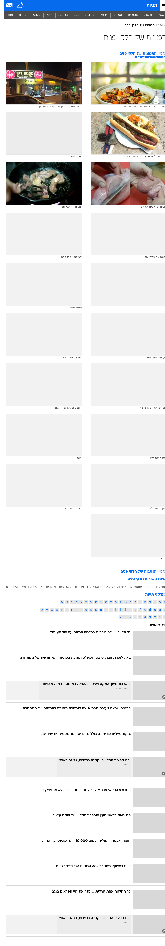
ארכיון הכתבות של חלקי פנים (140, 572)
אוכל (46, 15)
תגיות (148, 5)
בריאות (59, 15)
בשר (64, 586)
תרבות (85, 15)
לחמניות (7, 586)
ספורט (114, 15)
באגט (136, 586)
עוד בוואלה (154, 625)
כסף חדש (18, 586)
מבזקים (129, 15)
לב (154, 586)
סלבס (33, 15)
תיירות (19, 15)
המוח (159, 586)
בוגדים (71, 586)
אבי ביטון (99, 586)
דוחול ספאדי (48, 586)
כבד (26, 586)
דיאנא (37, 586)
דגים (59, 586)
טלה (31, 586)
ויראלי (100, 15)
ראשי (158, 15)
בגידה (78, 586)
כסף (72, 15)
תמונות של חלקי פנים (135, 25)
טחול (130, 586)
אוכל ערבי (88, 586)
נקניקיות (122, 586)
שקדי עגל (111, 586)
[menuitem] (144, 15)
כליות (150, 586)
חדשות (144, 15)
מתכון (143, 586)
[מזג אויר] (16, 5)
